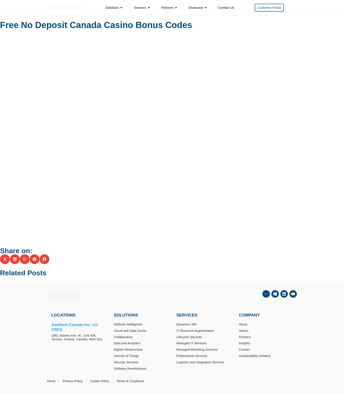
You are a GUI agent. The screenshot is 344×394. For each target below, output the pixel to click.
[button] (5, 259)
